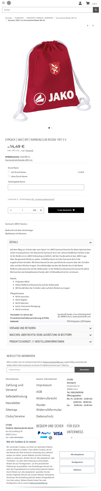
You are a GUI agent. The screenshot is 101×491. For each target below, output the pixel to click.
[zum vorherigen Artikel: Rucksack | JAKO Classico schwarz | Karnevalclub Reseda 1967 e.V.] (87, 25)
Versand (29, 150)
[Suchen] (47, 10)
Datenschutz (44, 416)
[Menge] (22, 210)
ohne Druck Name (19, 176)
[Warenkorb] (91, 3)
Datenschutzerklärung (53, 362)
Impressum (44, 385)
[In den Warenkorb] (66, 210)
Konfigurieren (77, 462)
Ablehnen (77, 470)
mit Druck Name (47, 172)
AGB (39, 391)
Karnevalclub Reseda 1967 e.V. (19, 160)
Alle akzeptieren (77, 454)
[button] (80, 3)
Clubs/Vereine (15, 416)
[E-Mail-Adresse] (41, 370)
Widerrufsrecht (46, 398)
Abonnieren (84, 369)
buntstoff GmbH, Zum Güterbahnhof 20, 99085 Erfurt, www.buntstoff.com (74, 315)
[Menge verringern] (11, 210)
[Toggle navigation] (3, 1)
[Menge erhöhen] (41, 210)
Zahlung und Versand (14, 387)
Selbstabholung (16, 396)
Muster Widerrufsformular (49, 407)
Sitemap (11, 409)
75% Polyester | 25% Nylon (79, 321)
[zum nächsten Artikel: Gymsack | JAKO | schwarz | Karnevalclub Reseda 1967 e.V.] (93, 25)
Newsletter (13, 403)
